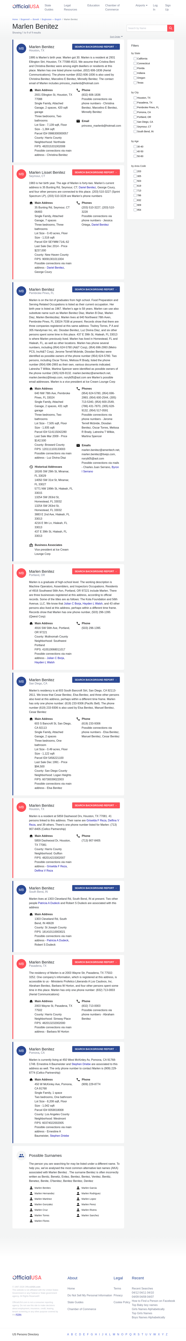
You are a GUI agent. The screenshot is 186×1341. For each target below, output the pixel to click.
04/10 (150, 1292)
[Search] (147, 28)
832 (139, 200)
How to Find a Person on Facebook (153, 1300)
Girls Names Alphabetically (148, 1309)
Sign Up (168, 7)
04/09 (135, 1296)
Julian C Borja (72, 603)
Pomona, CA (144, 112)
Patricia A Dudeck (49, 903)
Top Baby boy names (145, 1305)
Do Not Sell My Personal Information (89, 1295)
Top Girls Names (142, 1313)
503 (139, 180)
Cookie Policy (122, 1302)
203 (139, 171)
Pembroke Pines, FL (148, 107)
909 (139, 205)
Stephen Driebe (81, 1064)
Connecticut (143, 63)
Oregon (141, 77)
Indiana (141, 73)
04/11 (142, 1292)
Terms (117, 1288)
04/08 (142, 1296)
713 (139, 190)
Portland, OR (144, 117)
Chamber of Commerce (112, 7)
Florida (141, 68)
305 (139, 176)
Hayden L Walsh (93, 603)
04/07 (150, 1296)
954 (139, 209)
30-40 (140, 146)
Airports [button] (140, 5)
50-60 (140, 156)
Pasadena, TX (144, 102)
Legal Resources (70, 7)
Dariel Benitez (87, 187)
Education (93, 5)
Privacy (118, 1295)
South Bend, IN (145, 131)
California (142, 58)
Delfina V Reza (44, 870)
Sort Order (115, 36)
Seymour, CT (144, 126)
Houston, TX (144, 97)
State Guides (49, 7)
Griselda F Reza (97, 820)
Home (71, 1288)
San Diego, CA (145, 121)
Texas (140, 82)
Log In (155, 7)
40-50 (140, 151)
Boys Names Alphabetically (148, 1317)
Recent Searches (142, 1288)
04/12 (135, 1292)
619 (139, 185)
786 (139, 195)
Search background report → (96, 46)
